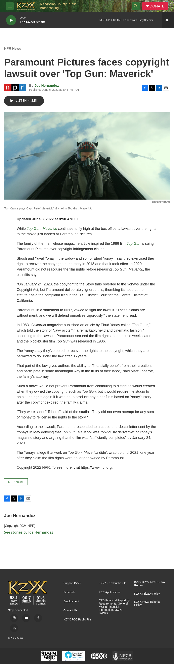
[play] (11, 20)
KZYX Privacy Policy (147, 593)
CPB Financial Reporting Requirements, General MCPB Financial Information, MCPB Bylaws (114, 607)
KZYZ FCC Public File (112, 583)
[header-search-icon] (136, 6)
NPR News (12, 48)
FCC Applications (109, 592)
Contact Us (70, 610)
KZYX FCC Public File (77, 619)
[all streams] (168, 20)
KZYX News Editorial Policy (147, 603)
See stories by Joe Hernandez (28, 532)
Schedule (69, 592)
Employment (71, 601)
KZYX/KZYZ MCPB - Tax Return (149, 584)
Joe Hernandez (46, 85)
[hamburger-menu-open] (10, 6)
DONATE (157, 6)
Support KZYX (72, 583)
